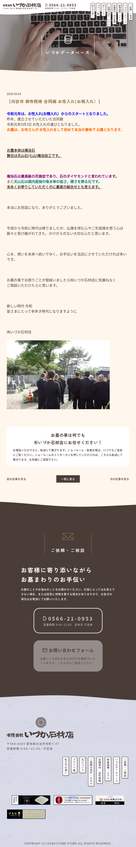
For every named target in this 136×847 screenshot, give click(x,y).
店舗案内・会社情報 (114, 13)
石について (103, 9)
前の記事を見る (16, 479)
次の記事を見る (119, 479)
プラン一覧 (98, 9)
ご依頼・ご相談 (130, 11)
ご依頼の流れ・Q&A (108, 14)
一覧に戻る (68, 479)
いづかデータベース (125, 13)
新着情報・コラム (119, 12)
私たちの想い (92, 10)
